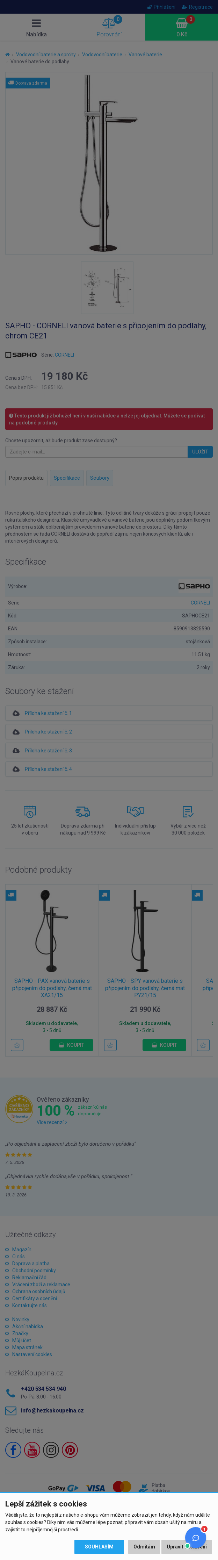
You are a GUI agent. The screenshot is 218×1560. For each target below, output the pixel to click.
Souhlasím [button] (99, 1547)
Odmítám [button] (144, 1547)
